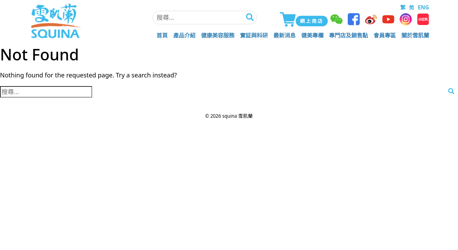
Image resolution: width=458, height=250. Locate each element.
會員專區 (384, 35)
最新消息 (284, 35)
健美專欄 (312, 35)
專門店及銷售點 (348, 35)
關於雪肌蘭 (415, 35)
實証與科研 (254, 35)
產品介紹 (184, 35)
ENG (423, 7)
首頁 (162, 35)
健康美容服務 (217, 35)
